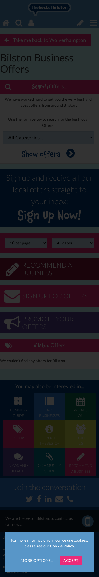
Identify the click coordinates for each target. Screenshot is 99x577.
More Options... (37, 560)
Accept (70, 560)
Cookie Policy (62, 546)
